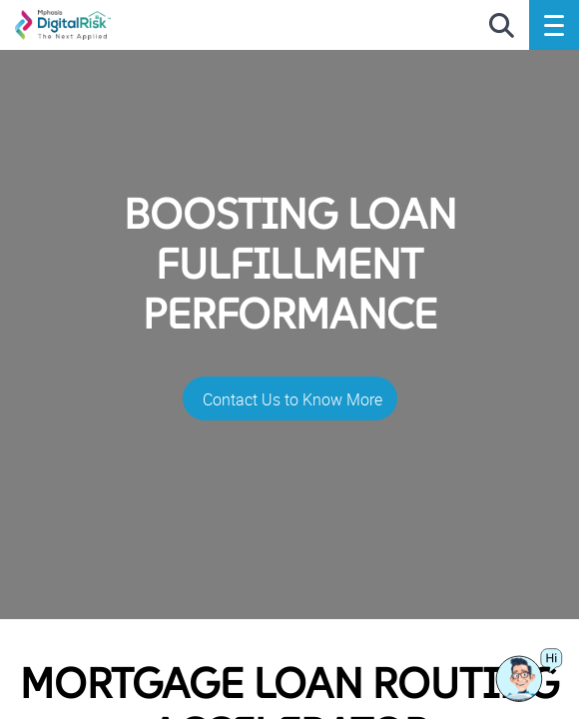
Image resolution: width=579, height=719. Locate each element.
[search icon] (501, 27)
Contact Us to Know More (292, 399)
